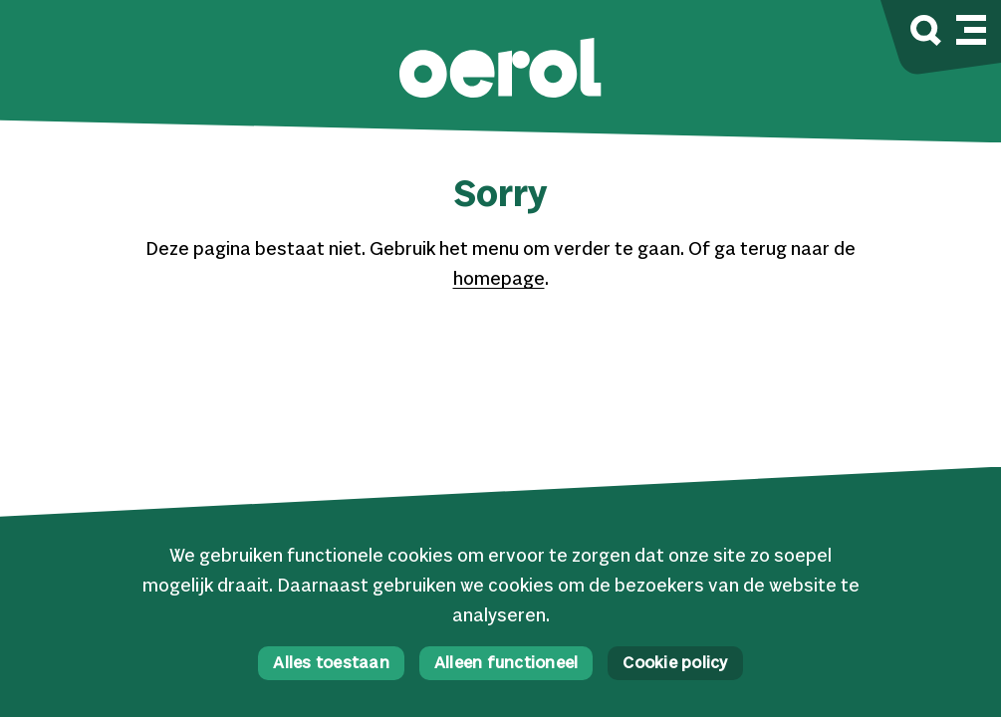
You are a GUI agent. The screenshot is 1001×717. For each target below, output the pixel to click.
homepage (499, 280)
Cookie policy (675, 663)
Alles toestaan (331, 663)
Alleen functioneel (506, 663)
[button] (500, 70)
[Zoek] (925, 33)
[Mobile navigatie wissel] (971, 27)
